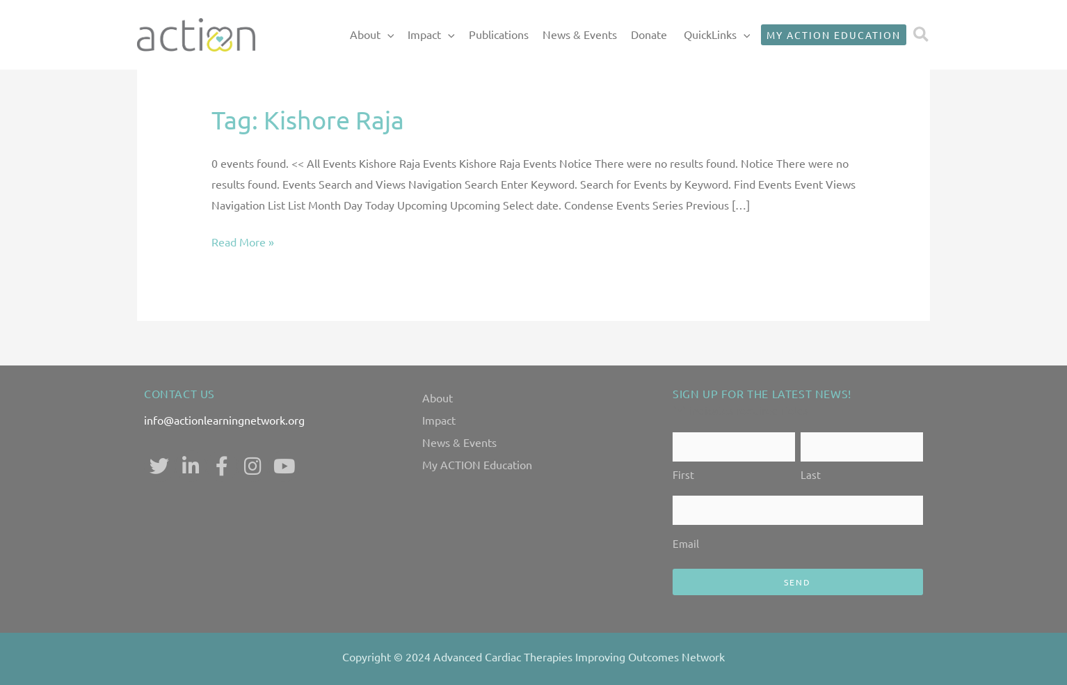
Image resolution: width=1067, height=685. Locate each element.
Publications (499, 34)
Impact (439, 420)
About (437, 397)
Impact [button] (431, 34)
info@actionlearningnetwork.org (224, 420)
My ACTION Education (477, 464)
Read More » (242, 242)
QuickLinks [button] (717, 34)
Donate (649, 34)
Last (811, 474)
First (683, 474)
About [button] (372, 34)
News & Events (580, 34)
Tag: (307, 119)
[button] (387, 34)
